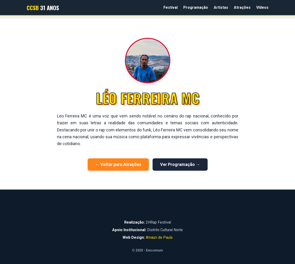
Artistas (221, 7)
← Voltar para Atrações (118, 164)
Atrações (242, 7)
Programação (195, 7)
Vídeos (262, 7)
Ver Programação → (180, 164)
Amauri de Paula (159, 237)
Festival (170, 7)
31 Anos (43, 7)
